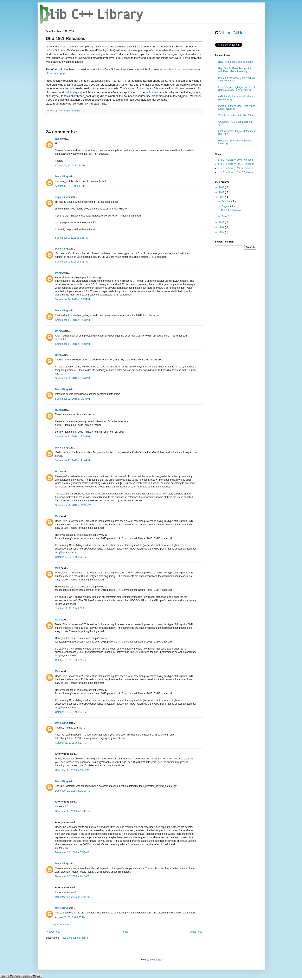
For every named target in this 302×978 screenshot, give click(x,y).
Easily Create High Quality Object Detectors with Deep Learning (236, 89)
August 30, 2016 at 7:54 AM (70, 165)
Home (124, 931)
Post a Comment (60, 924)
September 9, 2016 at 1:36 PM (72, 237)
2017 (222, 192)
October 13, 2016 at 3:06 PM (70, 556)
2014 (222, 227)
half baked (152, 92)
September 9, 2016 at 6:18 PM (72, 261)
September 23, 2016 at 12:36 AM (73, 505)
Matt (58, 516)
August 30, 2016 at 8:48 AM (70, 186)
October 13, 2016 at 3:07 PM (70, 712)
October (226, 201)
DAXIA (59, 272)
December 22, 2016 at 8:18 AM (72, 876)
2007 (222, 232)
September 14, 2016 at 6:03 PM (72, 320)
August (226, 206)
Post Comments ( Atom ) (74, 937)
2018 (222, 187)
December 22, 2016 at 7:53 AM (72, 852)
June (225, 216)
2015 (222, 222)
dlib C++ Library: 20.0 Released (235, 159)
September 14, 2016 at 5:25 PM (72, 299)
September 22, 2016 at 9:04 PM (72, 436)
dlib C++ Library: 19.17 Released (236, 168)
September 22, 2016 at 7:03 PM (72, 398)
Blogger (157, 959)
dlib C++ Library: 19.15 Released (236, 172)
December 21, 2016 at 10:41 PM (73, 811)
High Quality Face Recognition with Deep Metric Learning (235, 70)
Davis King (62, 176)
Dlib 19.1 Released (231, 210)
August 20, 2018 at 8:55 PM (70, 917)
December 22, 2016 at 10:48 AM (72, 897)
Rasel (58, 138)
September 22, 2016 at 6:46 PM (72, 378)
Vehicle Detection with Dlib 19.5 (235, 115)
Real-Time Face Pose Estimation (236, 61)
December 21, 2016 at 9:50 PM (72, 770)
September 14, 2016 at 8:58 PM (72, 343)
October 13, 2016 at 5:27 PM (70, 742)
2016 (222, 197)
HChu (58, 355)
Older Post (196, 931)
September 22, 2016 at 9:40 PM (72, 460)
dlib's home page (56, 73)
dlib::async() (74, 92)
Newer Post (53, 931)
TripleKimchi (63, 197)
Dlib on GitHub (230, 33)
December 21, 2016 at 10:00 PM (73, 790)
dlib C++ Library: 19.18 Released (236, 163)
